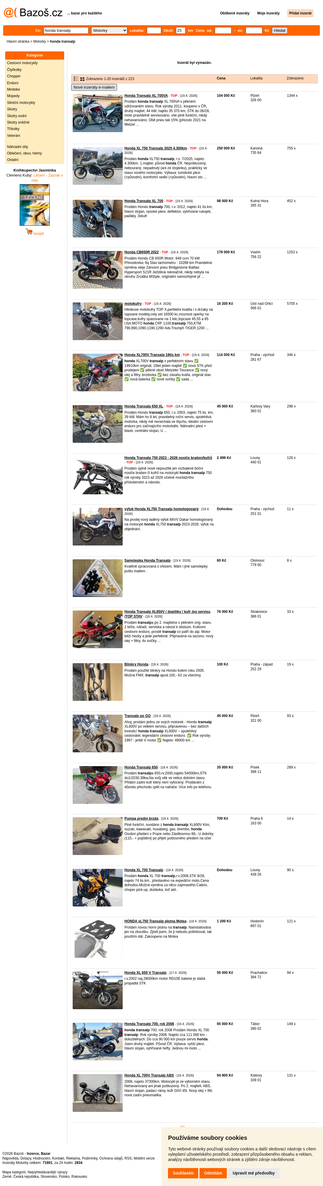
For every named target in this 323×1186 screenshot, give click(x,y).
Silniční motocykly (21, 103)
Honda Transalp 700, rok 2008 (149, 1024)
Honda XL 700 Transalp (143, 870)
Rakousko (79, 1177)
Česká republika (26, 1177)
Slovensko (49, 1177)
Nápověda (10, 1158)
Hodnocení (41, 1158)
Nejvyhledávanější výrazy (47, 1172)
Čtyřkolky (14, 70)
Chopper (14, 76)
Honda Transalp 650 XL (143, 406)
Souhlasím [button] (183, 1173)
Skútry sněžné (18, 122)
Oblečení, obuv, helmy (24, 153)
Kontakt (58, 1158)
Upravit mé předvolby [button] (254, 1173)
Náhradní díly (17, 147)
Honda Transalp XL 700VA (146, 96)
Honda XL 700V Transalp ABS (149, 1075)
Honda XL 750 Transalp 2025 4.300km (155, 148)
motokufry (133, 304)
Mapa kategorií (14, 1172)
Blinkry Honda (136, 664)
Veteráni (13, 136)
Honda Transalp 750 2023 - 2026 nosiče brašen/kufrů (168, 458)
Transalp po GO (137, 716)
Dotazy (25, 1158)
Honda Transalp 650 (141, 767)
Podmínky (89, 1158)
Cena (221, 78)
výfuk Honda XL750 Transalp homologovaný (161, 509)
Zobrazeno (295, 78)
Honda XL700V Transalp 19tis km (152, 355)
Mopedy (13, 96)
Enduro (13, 83)
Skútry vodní (17, 116)
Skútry (12, 109)
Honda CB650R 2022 (141, 252)
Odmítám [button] (213, 1173)
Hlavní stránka (18, 41)
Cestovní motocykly (22, 63)
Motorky (39, 41)
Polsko (64, 1177)
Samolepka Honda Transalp (147, 560)
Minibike (13, 89)
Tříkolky (13, 129)
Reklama (73, 1158)
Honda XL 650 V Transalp (145, 973)
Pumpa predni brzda (141, 818)
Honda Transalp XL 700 (143, 201)
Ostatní (13, 160)
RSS (128, 1158)
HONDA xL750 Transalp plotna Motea (155, 921)
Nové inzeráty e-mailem (94, 87)
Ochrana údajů (111, 1158)
